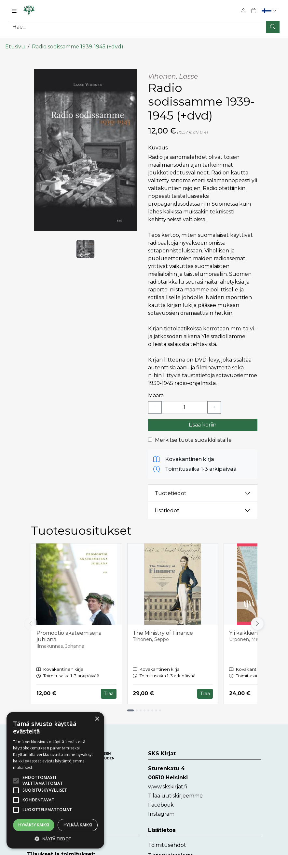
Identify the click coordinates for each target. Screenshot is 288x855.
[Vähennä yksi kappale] (155, 402)
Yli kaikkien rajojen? (254, 628)
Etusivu (15, 41)
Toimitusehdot (167, 840)
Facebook (161, 800)
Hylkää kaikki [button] (77, 825)
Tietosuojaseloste (170, 850)
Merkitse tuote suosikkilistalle (193, 435)
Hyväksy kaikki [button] (33, 825)
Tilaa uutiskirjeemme (175, 790)
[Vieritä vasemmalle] (30, 618)
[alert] (55, 780)
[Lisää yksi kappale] (214, 402)
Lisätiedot (167, 505)
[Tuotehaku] (144, 27)
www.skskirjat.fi (167, 781)
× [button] (96, 719)
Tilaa (109, 688)
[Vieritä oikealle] (257, 618)
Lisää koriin (202, 419)
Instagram (161, 809)
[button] (270, 10)
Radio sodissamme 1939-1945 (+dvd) (77, 41)
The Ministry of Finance (163, 628)
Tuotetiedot (170, 488)
